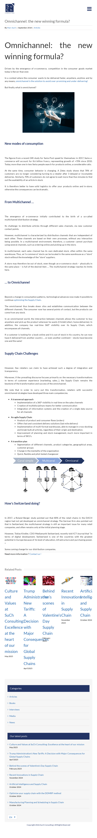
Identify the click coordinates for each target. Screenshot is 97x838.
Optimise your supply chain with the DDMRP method (35, 793)
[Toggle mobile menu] (89, 8)
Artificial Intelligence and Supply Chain (28, 784)
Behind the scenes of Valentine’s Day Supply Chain (33, 765)
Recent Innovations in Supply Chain (26, 774)
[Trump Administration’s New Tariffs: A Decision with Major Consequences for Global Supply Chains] (30, 577)
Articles (37, 28)
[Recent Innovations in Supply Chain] (67, 577)
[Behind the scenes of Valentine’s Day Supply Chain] (49, 577)
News (12, 722)
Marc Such (11, 28)
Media (12, 716)
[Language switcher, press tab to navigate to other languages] (12, 817)
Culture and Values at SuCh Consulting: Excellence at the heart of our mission (14, 621)
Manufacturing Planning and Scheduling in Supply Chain (36, 802)
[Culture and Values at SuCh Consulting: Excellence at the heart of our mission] (11, 577)
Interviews (14, 709)
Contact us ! (36, 554)
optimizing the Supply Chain (27, 300)
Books (12, 703)
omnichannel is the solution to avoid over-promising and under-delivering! (52, 81)
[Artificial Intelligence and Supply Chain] (86, 577)
